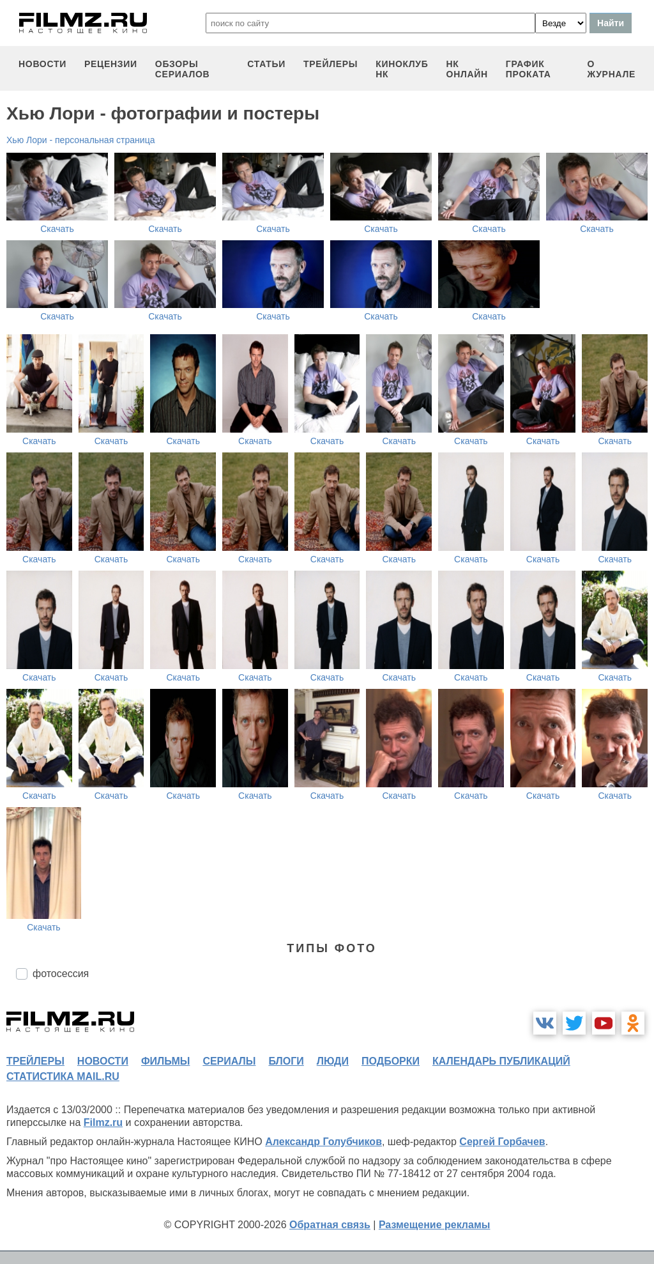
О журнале (611, 69)
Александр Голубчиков (323, 1141)
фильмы (165, 1061)
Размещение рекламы (434, 1224)
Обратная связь (329, 1224)
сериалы (228, 1061)
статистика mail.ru (62, 1076)
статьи (266, 64)
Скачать (57, 229)
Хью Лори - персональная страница (80, 140)
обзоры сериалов (182, 69)
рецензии (110, 64)
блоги (285, 1061)
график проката (528, 69)
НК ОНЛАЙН (467, 69)
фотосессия (61, 973)
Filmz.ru (103, 1122)
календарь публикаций (501, 1061)
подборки (390, 1061)
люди (333, 1061)
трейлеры (330, 64)
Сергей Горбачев (502, 1141)
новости (42, 64)
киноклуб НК (402, 69)
